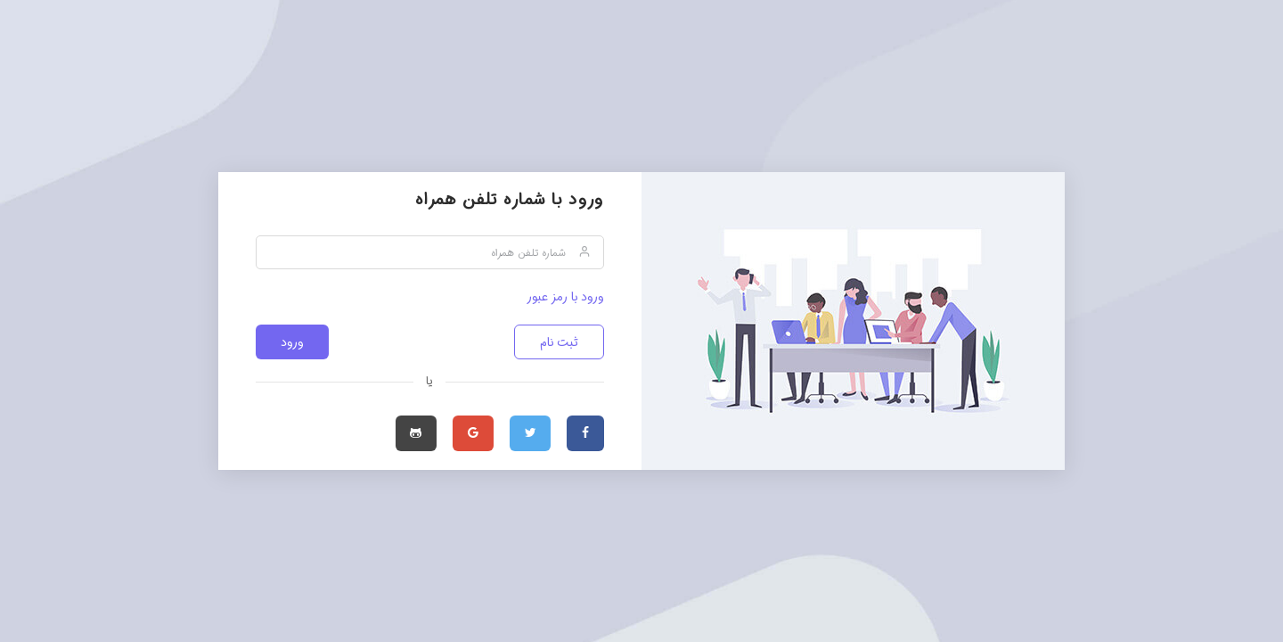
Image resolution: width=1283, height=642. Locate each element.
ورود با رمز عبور (565, 297)
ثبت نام (559, 342)
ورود (292, 342)
